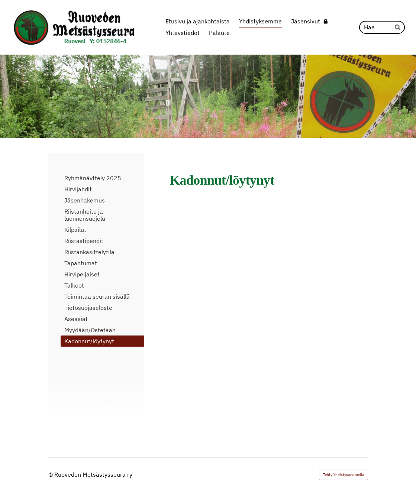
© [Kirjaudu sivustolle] (51, 474)
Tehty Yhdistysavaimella (343, 474)
